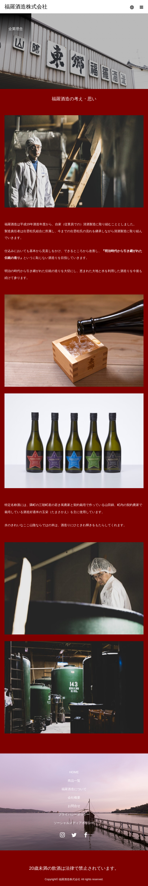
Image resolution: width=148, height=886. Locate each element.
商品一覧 (74, 780)
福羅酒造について (74, 789)
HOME (74, 772)
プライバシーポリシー (74, 814)
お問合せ (74, 806)
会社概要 (74, 797)
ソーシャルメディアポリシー (74, 823)
